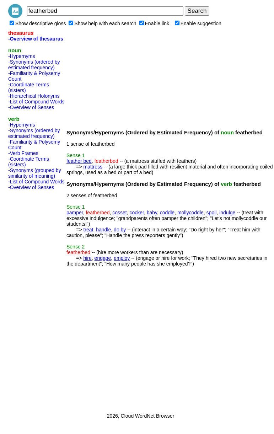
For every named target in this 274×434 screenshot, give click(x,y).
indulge (227, 212)
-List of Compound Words (36, 102)
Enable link (154, 23)
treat (88, 229)
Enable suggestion (198, 23)
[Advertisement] (36, 299)
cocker (136, 212)
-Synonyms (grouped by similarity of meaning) (34, 173)
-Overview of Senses (31, 107)
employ (122, 258)
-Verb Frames (23, 153)
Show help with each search (102, 23)
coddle (167, 212)
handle (103, 229)
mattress (92, 167)
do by (120, 229)
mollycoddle (190, 212)
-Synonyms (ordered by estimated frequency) (34, 64)
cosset (119, 212)
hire (87, 258)
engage (103, 258)
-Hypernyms (21, 56)
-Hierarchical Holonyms (34, 96)
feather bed (79, 161)
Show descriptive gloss (38, 23)
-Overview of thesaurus (35, 39)
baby (152, 212)
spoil (211, 212)
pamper (74, 212)
